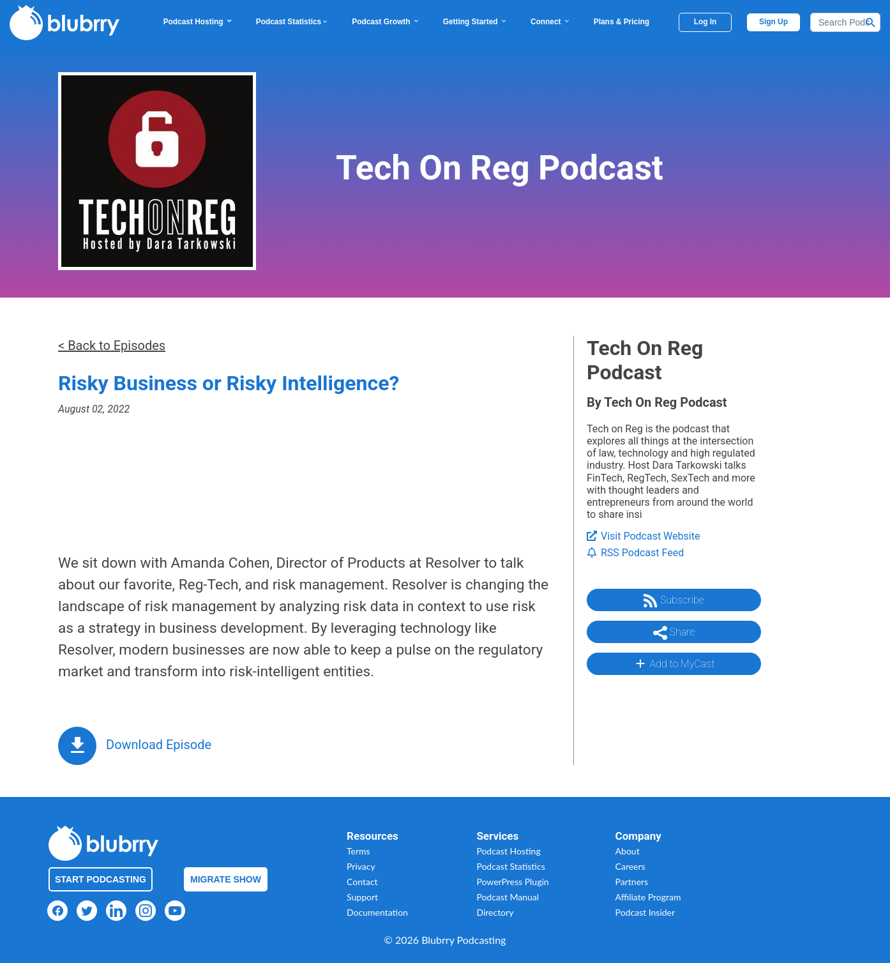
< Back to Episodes (111, 345)
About (627, 850)
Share (674, 633)
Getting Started (475, 21)
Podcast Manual (507, 896)
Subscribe (674, 601)
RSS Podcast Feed (635, 553)
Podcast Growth (385, 21)
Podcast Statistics (292, 21)
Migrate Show (225, 879)
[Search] (845, 22)
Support (362, 896)
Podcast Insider (645, 912)
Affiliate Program (648, 896)
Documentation (377, 912)
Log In (705, 21)
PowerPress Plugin (512, 881)
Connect (551, 21)
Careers (630, 866)
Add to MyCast (673, 663)
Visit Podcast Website (643, 536)
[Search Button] (870, 22)
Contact (362, 881)
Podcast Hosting (198, 21)
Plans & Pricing (621, 21)
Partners (632, 881)
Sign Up (773, 21)
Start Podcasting (100, 879)
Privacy (361, 866)
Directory (494, 912)
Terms (358, 850)
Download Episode (158, 744)
